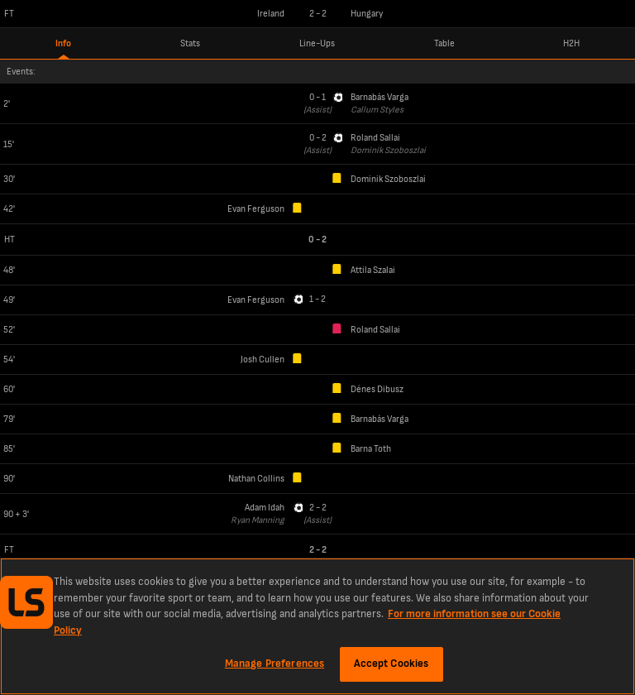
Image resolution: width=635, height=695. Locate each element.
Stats (190, 43)
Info (63, 43)
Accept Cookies (391, 663)
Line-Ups (317, 43)
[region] (317, 626)
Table (444, 43)
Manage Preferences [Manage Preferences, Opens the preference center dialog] (274, 663)
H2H (571, 43)
